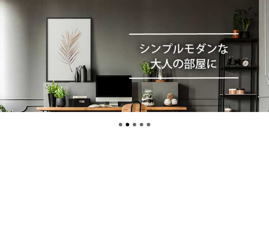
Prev (9, 60)
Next (259, 60)
